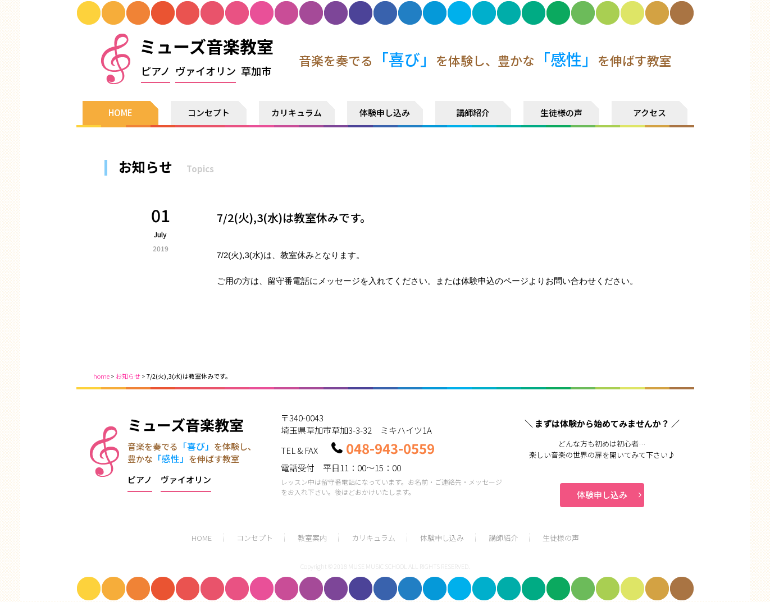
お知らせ (128, 375)
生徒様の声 (561, 112)
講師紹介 (473, 112)
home (101, 375)
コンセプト (209, 112)
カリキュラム (296, 112)
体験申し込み (384, 112)
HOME (120, 112)
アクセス (649, 112)
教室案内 (312, 537)
